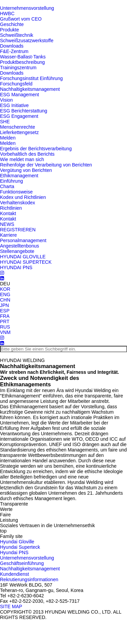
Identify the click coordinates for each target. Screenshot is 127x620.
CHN (5, 300)
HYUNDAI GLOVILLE (23, 256)
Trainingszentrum (18, 67)
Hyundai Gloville (17, 541)
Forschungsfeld (16, 83)
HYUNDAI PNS (16, 267)
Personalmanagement (23, 240)
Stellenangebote (17, 251)
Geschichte (12, 24)
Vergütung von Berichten (26, 170)
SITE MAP (11, 606)
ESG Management (19, 94)
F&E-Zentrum (14, 51)
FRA (4, 316)
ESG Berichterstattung (23, 110)
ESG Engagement (19, 116)
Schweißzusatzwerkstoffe (27, 40)
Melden (8, 137)
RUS (5, 327)
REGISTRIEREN (18, 229)
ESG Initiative (14, 105)
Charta (7, 186)
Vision (6, 100)
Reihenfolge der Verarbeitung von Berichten (46, 164)
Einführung (11, 181)
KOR (5, 289)
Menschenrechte (17, 127)
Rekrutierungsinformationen (29, 579)
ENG (5, 294)
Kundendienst (14, 574)
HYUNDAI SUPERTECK (25, 262)
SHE (5, 121)
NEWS (7, 224)
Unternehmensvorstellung (27, 8)
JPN (4, 305)
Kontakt (8, 213)
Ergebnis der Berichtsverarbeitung (36, 148)
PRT (4, 321)
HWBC (7, 13)
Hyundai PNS (14, 552)
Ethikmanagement (19, 175)
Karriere (8, 235)
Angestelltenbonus (19, 246)
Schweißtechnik (16, 35)
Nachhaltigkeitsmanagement (30, 89)
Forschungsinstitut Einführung (31, 78)
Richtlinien (11, 208)
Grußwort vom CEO (21, 19)
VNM (5, 332)
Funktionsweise (16, 192)
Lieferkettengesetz (19, 132)
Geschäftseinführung (22, 563)
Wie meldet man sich (22, 159)
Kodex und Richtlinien (23, 197)
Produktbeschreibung (22, 62)
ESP (4, 310)
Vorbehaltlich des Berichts (27, 154)
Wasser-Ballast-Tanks (23, 56)
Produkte (9, 29)
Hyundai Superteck (20, 547)
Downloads (11, 46)
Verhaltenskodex (17, 202)
